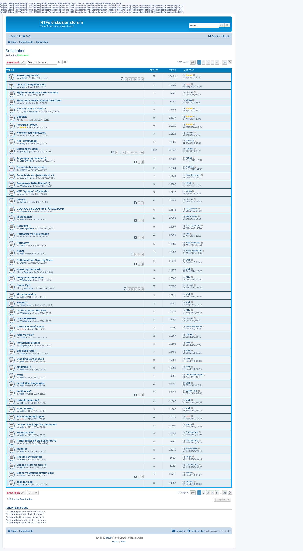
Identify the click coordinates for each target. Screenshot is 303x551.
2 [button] (203, 62)
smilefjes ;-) (24, 366)
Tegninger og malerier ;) (31, 158)
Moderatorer (23, 55)
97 (128, 152)
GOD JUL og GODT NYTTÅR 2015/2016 (40, 208)
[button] (193, 62)
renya (22, 87)
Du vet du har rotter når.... (32, 167)
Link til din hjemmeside (31, 84)
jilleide (189, 183)
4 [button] (212, 62)
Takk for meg (25, 481)
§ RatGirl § (25, 151)
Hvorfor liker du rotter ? (31, 108)
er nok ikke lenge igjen (30, 383)
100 (141, 152)
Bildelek (22, 116)
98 (132, 152)
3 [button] (208, 62)
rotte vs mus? (25, 334)
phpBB (108, 538)
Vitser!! (21, 199)
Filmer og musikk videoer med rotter (39, 100)
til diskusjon (24, 216)
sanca (189, 424)
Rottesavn (23, 242)
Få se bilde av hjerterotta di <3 (35, 175)
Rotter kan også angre (30, 326)
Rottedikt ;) (23, 225)
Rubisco (28, 272)
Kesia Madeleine (194, 250)
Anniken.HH (192, 448)
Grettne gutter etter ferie (32, 310)
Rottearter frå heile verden (33, 233)
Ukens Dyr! (23, 285)
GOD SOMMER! (26, 318)
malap (189, 158)
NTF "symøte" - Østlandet (32, 191)
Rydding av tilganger (29, 456)
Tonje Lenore (26, 305)
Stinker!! (22, 302)
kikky (22, 403)
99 (136, 152)
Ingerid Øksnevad (194, 374)
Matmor (23, 484)
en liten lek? (24, 391)
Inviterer (22, 448)
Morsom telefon (26, 294)
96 (124, 152)
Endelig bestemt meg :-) (31, 464)
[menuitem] (26, 36)
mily (188, 84)
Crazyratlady (192, 432)
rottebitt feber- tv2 (28, 400)
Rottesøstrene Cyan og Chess (35, 260)
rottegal (23, 78)
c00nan (189, 148)
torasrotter (29, 288)
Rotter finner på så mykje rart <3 (36, 440)
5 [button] (217, 62)
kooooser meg (25, 432)
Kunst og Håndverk (29, 269)
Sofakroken (15, 51)
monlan (189, 481)
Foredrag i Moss (27, 124)
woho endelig (25, 408)
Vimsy (189, 100)
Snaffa (23, 263)
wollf (22, 219)
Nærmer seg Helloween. (31, 132)
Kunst (20, 250)
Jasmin (23, 202)
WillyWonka (25, 186)
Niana (22, 245)
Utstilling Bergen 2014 (30, 358)
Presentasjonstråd (28, 75)
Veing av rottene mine (30, 277)
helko (22, 467)
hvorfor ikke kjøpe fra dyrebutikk (37, 424)
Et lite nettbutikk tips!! (30, 416)
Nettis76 (190, 140)
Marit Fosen (191, 216)
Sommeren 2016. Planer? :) (33, 183)
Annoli (189, 75)
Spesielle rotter (26, 350)
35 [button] (224, 62)
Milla (188, 277)
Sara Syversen (31, 111)
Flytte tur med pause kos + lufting (37, 92)
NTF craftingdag (27, 140)
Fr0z (22, 95)
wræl (20, 374)
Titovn (189, 472)
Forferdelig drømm (28, 342)
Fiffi (188, 233)
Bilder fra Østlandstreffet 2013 (35, 472)
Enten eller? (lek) (27, 148)
